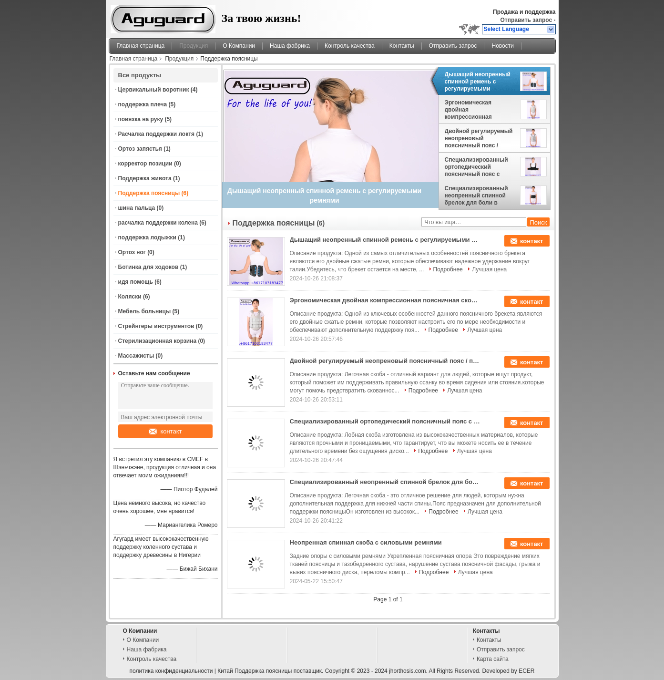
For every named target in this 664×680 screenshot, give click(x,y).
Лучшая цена (489, 269)
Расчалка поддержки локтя (156, 134)
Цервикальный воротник (153, 89)
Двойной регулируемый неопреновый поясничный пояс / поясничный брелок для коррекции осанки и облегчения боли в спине (479, 138)
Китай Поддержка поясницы (254, 671)
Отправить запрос (526, 20)
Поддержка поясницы (149, 193)
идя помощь (135, 281)
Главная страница (141, 45)
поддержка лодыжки (147, 237)
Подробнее (448, 269)
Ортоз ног (132, 252)
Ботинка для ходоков (148, 267)
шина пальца (136, 208)
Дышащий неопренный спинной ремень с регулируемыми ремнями (478, 81)
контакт (165, 431)
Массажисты (136, 355)
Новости (502, 45)
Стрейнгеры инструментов (156, 326)
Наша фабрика (290, 45)
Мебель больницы (144, 311)
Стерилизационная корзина (157, 341)
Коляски (130, 296)
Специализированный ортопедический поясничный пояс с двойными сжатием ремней (476, 166)
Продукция (193, 45)
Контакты (401, 45)
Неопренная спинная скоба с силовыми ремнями (366, 542)
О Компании (239, 45)
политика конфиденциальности (171, 671)
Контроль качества (350, 45)
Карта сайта (493, 659)
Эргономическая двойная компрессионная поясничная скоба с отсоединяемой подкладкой (473, 109)
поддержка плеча (142, 104)
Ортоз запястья (140, 148)
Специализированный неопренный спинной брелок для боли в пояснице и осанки (476, 195)
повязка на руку (140, 119)
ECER (526, 671)
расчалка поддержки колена (158, 222)
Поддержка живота (145, 178)
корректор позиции (145, 163)
